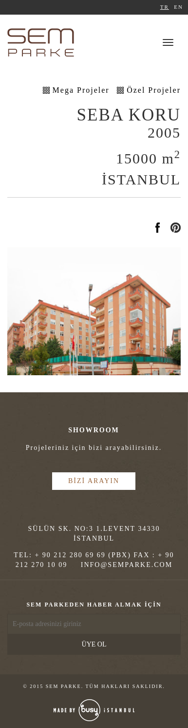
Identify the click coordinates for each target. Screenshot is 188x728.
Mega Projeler (81, 90)
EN (178, 7)
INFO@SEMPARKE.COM (126, 564)
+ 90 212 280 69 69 (70, 555)
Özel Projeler (154, 90)
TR (164, 7)
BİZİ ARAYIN (93, 481)
